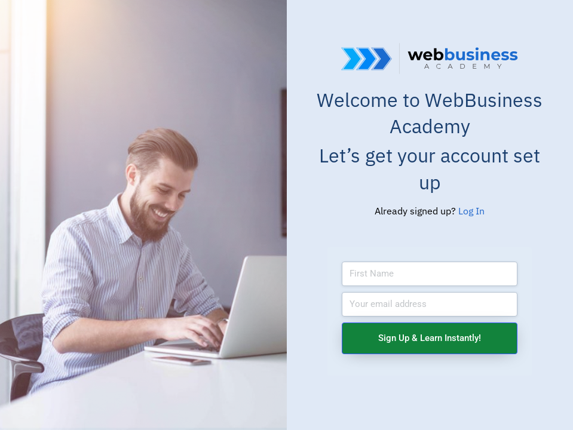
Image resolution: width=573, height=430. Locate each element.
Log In (471, 211)
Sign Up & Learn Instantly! (429, 338)
